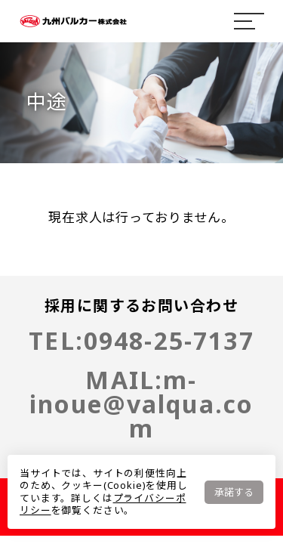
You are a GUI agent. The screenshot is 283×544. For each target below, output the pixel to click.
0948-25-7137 (169, 340)
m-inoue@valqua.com (141, 403)
